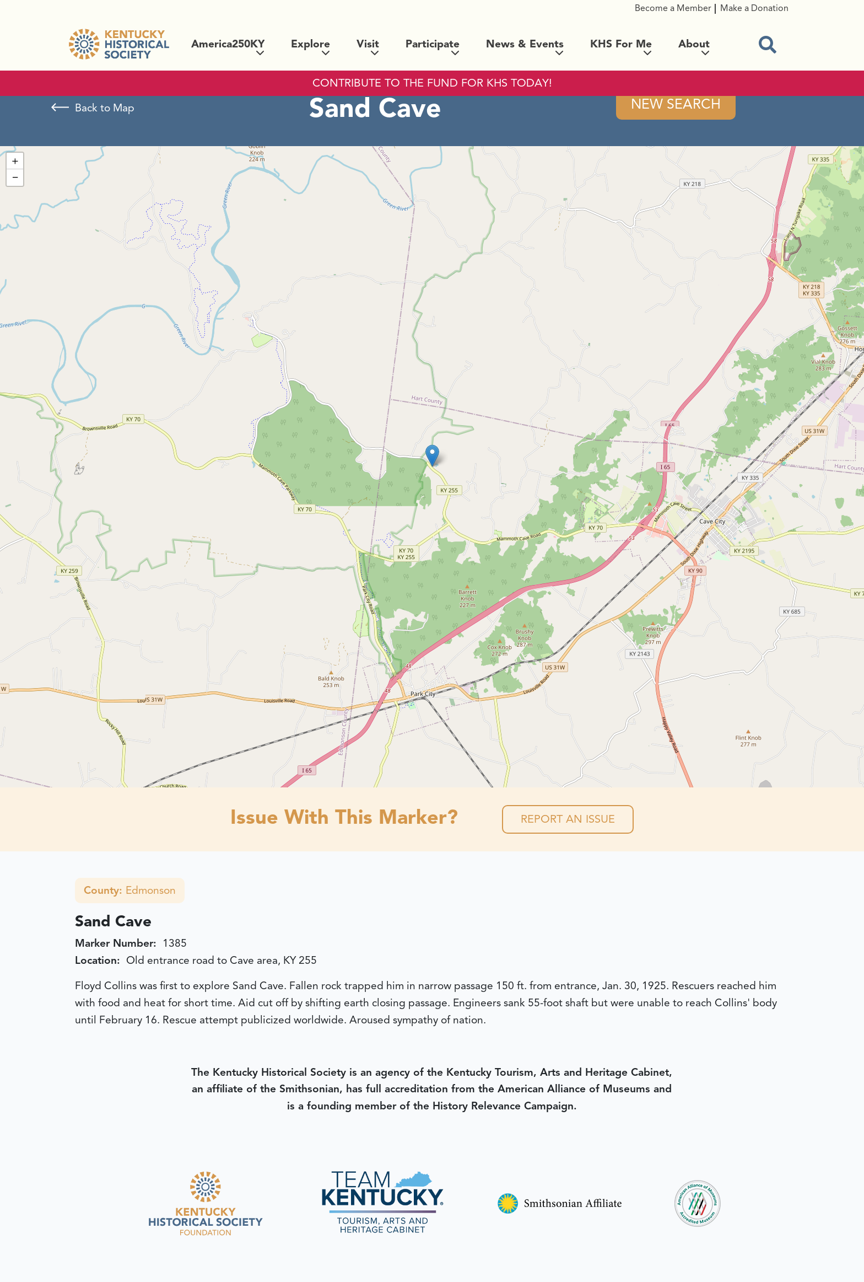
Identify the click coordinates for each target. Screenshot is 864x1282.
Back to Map (104, 108)
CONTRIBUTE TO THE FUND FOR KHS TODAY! (432, 83)
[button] (432, 455)
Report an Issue (568, 819)
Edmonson (130, 890)
